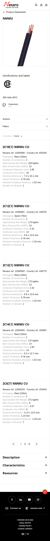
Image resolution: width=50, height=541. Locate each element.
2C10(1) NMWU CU (16, 147)
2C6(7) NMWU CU (15, 383)
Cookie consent (25, 529)
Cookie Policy (25, 526)
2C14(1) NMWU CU (16, 324)
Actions (25, 119)
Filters (25, 126)
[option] (10, 84)
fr (28, 534)
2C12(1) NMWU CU (16, 206)
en (23, 534)
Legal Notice (25, 523)
